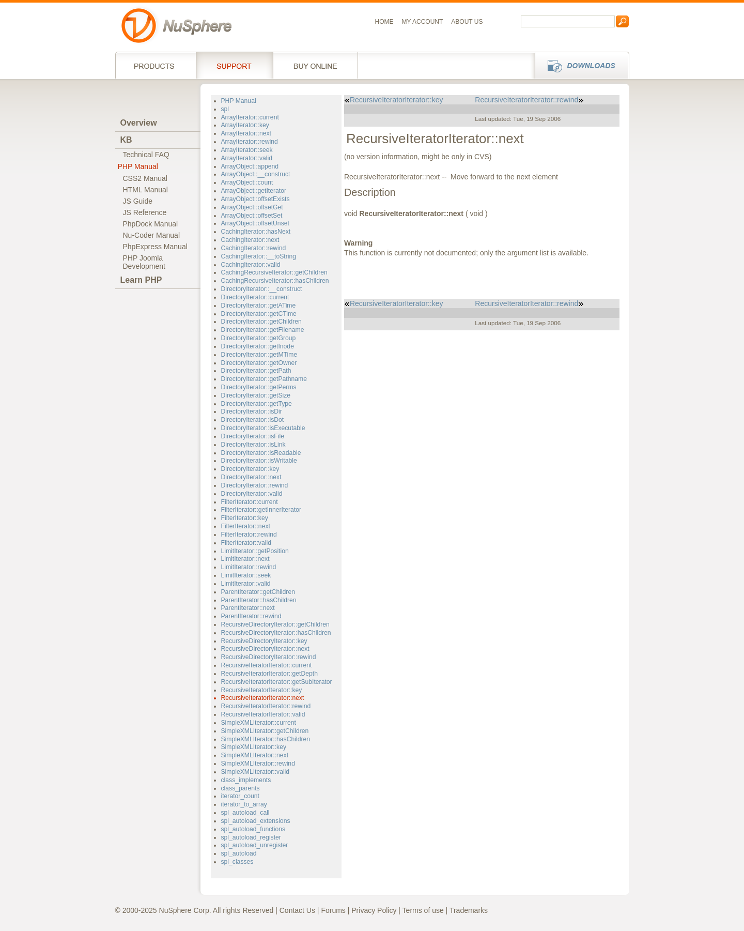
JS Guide (138, 201)
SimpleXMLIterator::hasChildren (266, 739)
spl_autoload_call (245, 812)
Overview (138, 122)
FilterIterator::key (244, 518)
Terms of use (423, 910)
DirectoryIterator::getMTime (259, 354)
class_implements (246, 780)
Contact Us (297, 910)
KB (126, 139)
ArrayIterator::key (245, 125)
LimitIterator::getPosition (255, 551)
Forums (333, 910)
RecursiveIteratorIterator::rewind (266, 706)
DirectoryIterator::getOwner (259, 363)
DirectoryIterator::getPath (256, 370)
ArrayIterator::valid (246, 158)
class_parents (240, 788)
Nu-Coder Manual (151, 235)
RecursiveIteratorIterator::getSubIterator (276, 681)
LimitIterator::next (245, 558)
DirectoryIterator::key (250, 468)
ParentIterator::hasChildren (259, 600)
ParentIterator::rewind (251, 616)
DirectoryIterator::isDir (251, 411)
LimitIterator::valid (246, 583)
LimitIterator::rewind (248, 567)
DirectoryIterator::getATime (258, 305)
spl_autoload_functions (253, 829)
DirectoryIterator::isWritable (259, 460)
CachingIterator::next (250, 239)
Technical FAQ (146, 154)
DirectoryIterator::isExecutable (263, 428)
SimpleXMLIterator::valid (255, 771)
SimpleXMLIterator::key (254, 747)
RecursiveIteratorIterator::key (261, 690)
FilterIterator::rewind (249, 534)
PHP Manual (138, 166)
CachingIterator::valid (251, 264)
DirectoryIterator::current (255, 297)
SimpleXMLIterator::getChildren (265, 731)
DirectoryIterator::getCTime (259, 313)
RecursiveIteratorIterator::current (266, 665)
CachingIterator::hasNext (256, 231)
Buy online (315, 65)
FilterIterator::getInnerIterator (261, 509)
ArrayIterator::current (250, 117)
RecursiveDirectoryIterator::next (265, 648)
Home (384, 21)
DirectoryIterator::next (251, 477)
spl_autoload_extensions (255, 821)
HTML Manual (145, 190)
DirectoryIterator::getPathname (264, 379)
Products (155, 65)
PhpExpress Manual (155, 246)
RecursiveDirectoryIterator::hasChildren (276, 632)
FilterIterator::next (245, 526)
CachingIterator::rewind (253, 248)
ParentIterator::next (248, 608)
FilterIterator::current (249, 502)
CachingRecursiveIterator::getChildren (274, 272)
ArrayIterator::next (246, 133)
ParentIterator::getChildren (258, 592)
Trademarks (469, 910)
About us (467, 21)
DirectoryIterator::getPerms (259, 387)
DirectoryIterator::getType (256, 403)
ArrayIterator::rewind (249, 141)
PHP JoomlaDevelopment (144, 262)
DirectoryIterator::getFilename (262, 329)
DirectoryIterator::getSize (256, 395)
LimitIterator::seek (246, 575)
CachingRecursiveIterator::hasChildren (275, 280)
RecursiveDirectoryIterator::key (264, 641)
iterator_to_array (244, 804)
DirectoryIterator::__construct (261, 289)
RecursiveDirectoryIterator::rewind (268, 657)
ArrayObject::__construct (255, 174)
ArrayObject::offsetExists (255, 199)
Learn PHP (141, 280)
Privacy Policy (373, 910)
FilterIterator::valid (246, 542)
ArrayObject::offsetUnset (255, 223)
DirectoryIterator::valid (252, 493)
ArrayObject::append (250, 166)
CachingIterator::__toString (258, 256)
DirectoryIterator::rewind (254, 485)
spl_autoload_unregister (254, 845)
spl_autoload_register (251, 837)
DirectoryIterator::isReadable (261, 452)
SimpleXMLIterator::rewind (258, 763)
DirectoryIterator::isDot (252, 419)
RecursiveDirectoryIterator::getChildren (275, 624)
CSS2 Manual (145, 178)
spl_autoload (239, 853)
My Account (422, 21)
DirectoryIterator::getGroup (258, 338)
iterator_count (240, 796)
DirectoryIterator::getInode (257, 346)
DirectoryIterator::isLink (253, 444)
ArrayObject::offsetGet (252, 207)
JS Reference (145, 212)
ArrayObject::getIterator (254, 190)
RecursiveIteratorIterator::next (262, 697)
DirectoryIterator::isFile (252, 436)
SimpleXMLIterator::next (255, 755)
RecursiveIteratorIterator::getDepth (269, 673)
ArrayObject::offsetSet (252, 215)
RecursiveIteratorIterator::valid (263, 714)
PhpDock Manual (150, 224)
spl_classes (237, 861)
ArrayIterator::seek (247, 150)
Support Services (234, 65)
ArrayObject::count (247, 182)
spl (225, 109)
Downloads (579, 65)
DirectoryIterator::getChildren (261, 321)
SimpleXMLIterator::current (258, 722)
